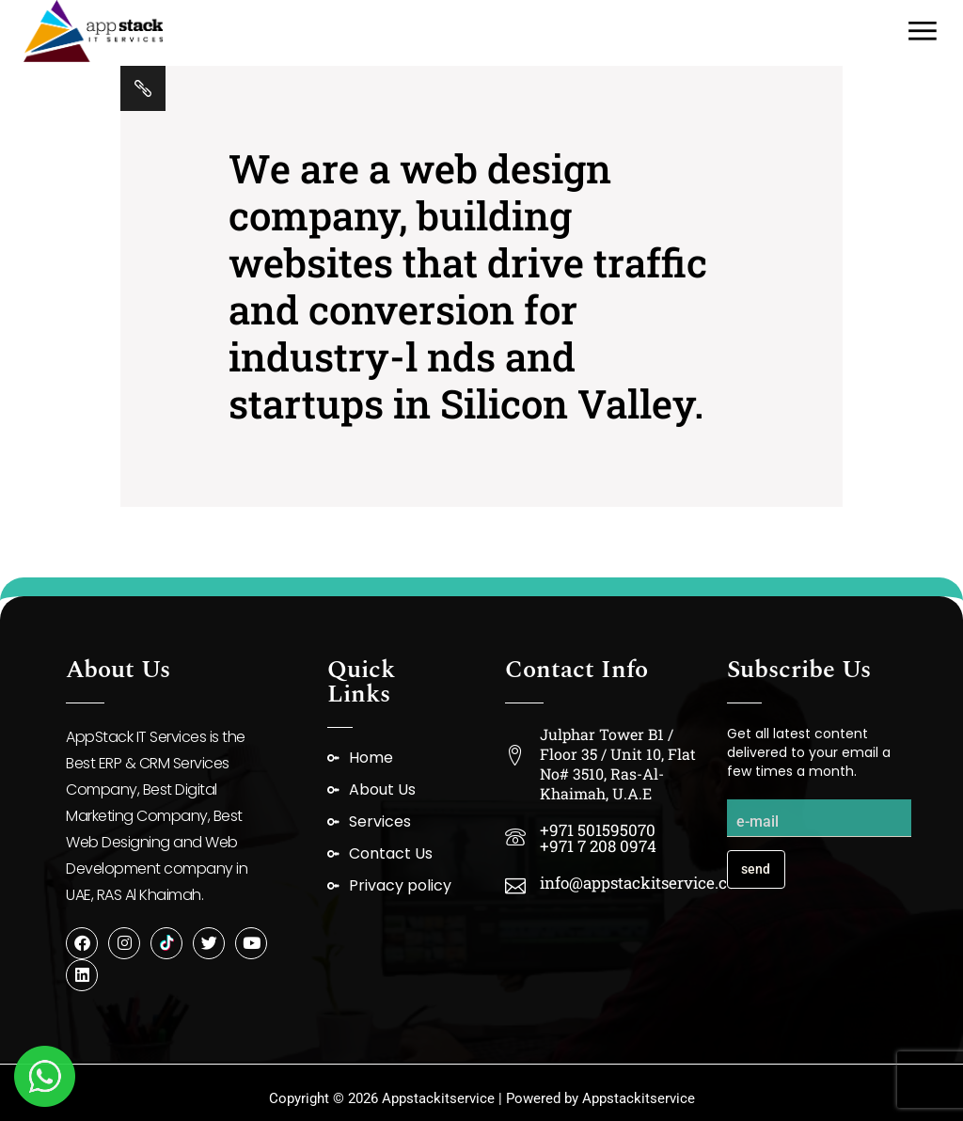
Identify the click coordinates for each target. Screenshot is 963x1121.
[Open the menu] (922, 31)
